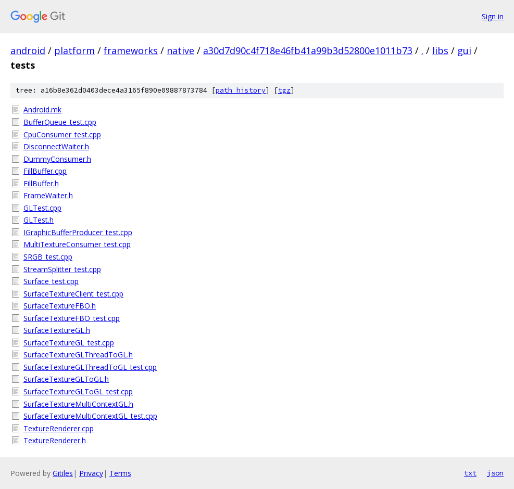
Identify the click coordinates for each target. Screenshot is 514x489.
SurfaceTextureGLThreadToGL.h (78, 354)
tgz (284, 90)
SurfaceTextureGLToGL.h (66, 379)
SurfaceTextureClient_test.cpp (73, 294)
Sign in (493, 16)
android (27, 50)
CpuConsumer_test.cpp (62, 134)
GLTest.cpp (42, 208)
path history (241, 90)
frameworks (131, 50)
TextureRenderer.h (54, 440)
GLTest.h (38, 220)
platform (74, 50)
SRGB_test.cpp (47, 257)
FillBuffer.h (41, 183)
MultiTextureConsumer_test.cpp (77, 244)
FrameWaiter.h (48, 195)
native (180, 50)
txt (470, 473)
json (495, 473)
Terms (120, 473)
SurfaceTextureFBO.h (59, 306)
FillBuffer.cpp (45, 171)
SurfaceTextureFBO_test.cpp (71, 318)
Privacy (91, 473)
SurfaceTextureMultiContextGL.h (78, 404)
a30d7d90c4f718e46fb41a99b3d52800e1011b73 (307, 50)
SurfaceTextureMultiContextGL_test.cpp (90, 416)
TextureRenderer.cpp (58, 428)
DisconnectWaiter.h (56, 146)
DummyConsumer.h (57, 159)
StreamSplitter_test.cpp (62, 269)
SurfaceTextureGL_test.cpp (68, 343)
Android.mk (42, 109)
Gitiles (63, 473)
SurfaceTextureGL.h (56, 330)
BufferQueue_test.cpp (59, 122)
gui (464, 50)
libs (440, 50)
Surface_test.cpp (51, 281)
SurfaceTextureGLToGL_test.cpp (78, 391)
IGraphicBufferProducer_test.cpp (77, 232)
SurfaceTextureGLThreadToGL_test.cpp (90, 367)
